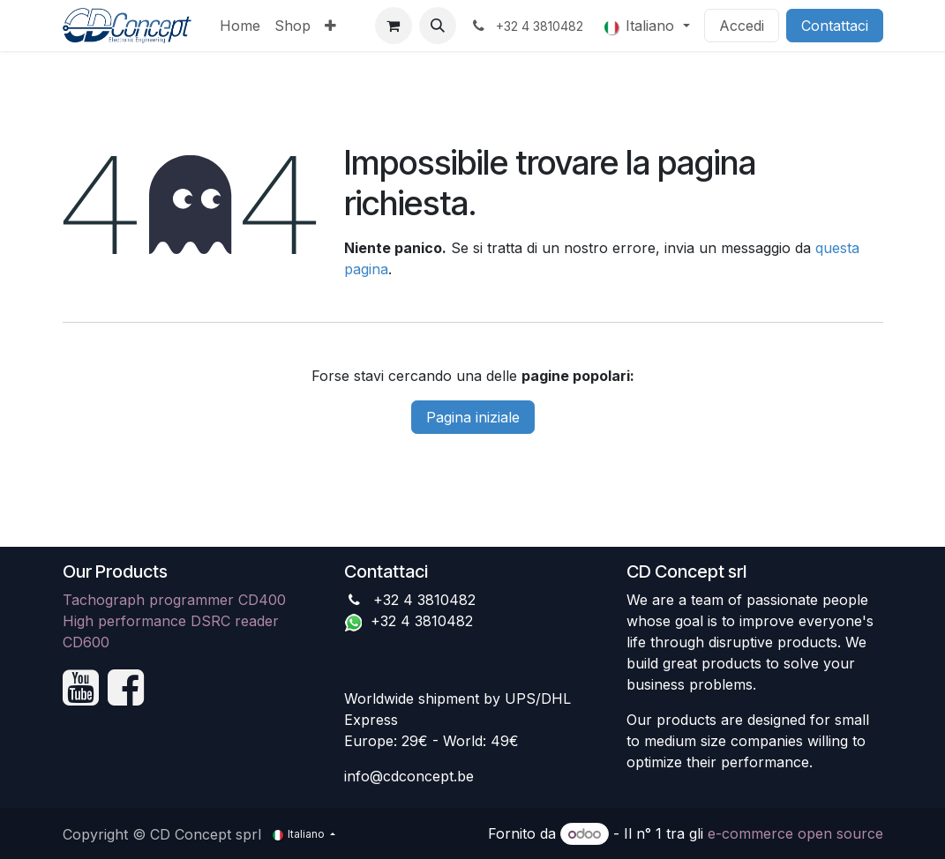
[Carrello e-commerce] (393, 25)
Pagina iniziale (473, 417)
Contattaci (834, 25)
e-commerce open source (795, 833)
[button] (437, 25)
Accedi (741, 25)
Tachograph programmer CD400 (174, 600)
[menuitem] (240, 25)
